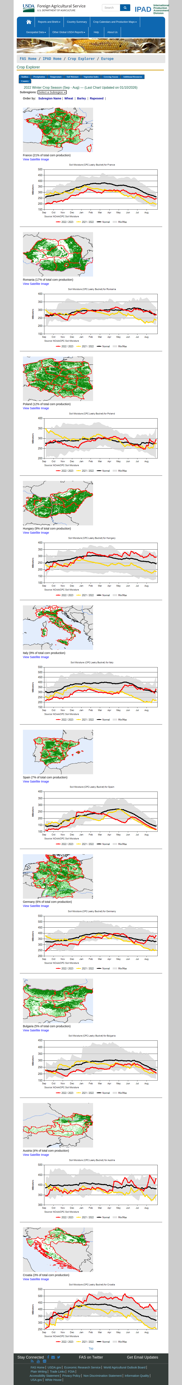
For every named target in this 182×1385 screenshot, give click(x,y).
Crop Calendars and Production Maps (115, 21)
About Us (112, 32)
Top (91, 1348)
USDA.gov (54, 1367)
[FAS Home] (44, 6)
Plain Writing (39, 1371)
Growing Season (111, 77)
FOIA (71, 1371)
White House (53, 1379)
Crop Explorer (81, 59)
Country (25, 81)
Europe (107, 59)
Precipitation (39, 77)
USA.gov (36, 1379)
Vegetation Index (91, 77)
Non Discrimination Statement (102, 1375)
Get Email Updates (142, 1357)
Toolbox (24, 77)
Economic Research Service (82, 1367)
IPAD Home (52, 59)
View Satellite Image (36, 159)
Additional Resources (132, 77)
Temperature (55, 77)
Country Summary (77, 21)
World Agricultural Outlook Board (124, 1367)
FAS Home (28, 59)
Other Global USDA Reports (68, 32)
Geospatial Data (36, 32)
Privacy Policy (71, 1375)
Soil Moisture (72, 77)
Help (96, 32)
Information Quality (137, 1375)
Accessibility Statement (44, 1375)
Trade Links (57, 1371)
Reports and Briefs (49, 21)
